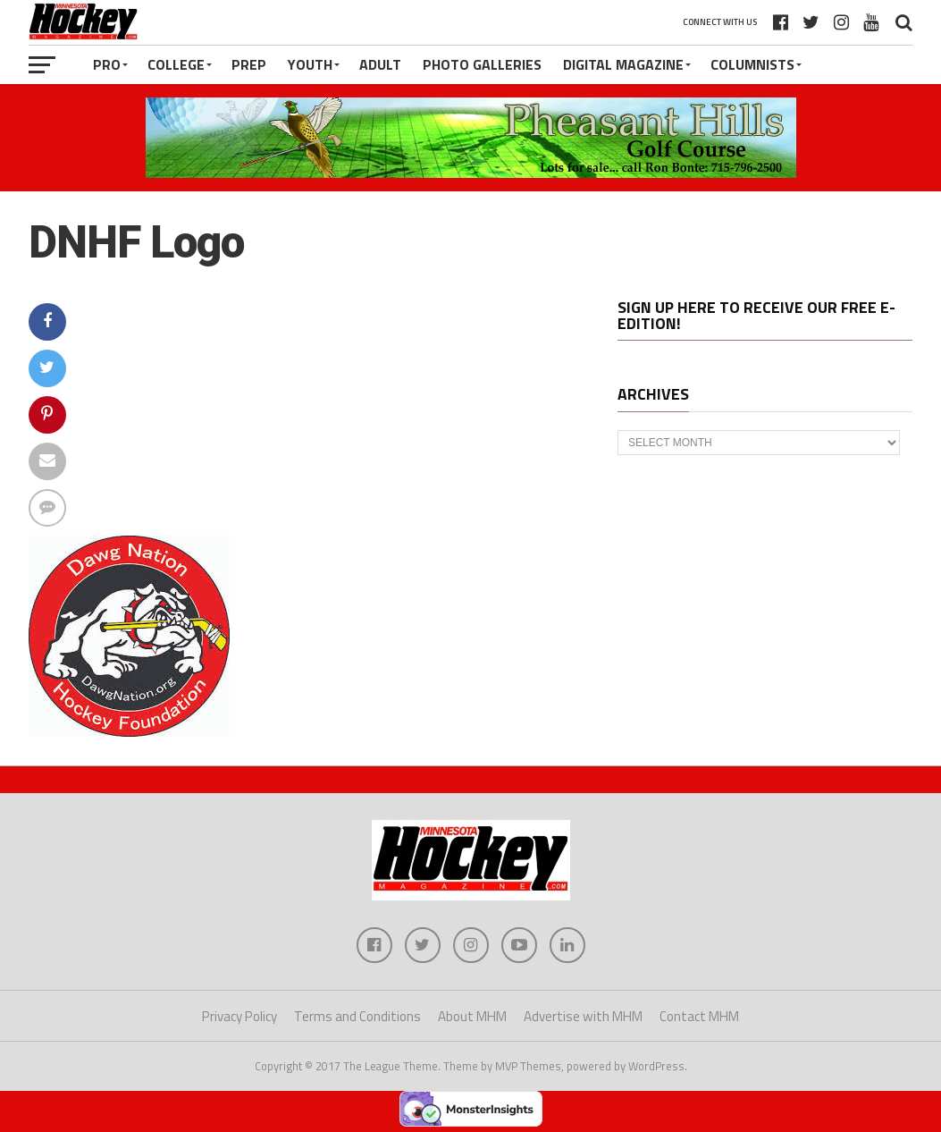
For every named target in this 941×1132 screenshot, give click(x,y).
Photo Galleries (482, 64)
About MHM (472, 1016)
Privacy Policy (239, 1016)
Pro (107, 64)
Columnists (752, 64)
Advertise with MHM (583, 1016)
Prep (248, 64)
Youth (310, 64)
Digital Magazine (623, 64)
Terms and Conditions (357, 1016)
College (176, 64)
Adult (380, 64)
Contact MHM (699, 1016)
